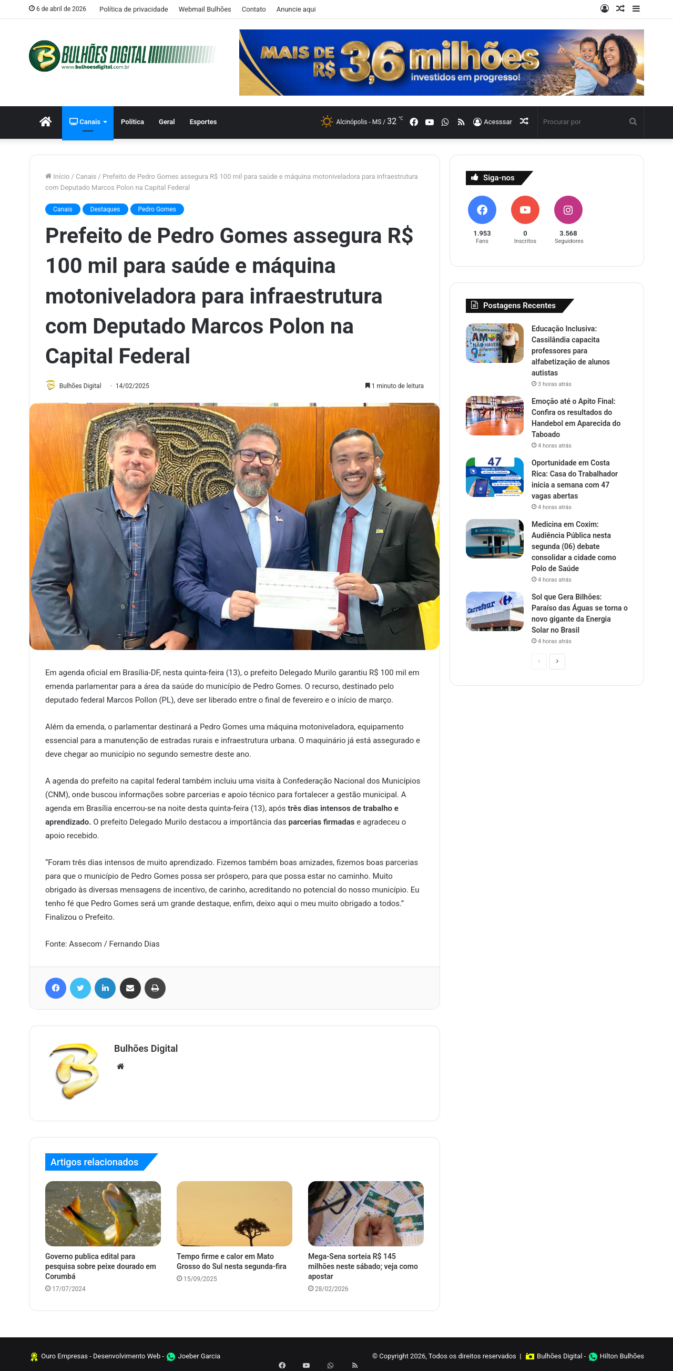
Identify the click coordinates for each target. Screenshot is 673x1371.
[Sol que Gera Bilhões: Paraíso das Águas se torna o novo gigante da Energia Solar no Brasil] (495, 611)
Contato (254, 9)
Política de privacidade (133, 9)
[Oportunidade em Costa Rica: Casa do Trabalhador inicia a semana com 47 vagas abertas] (495, 477)
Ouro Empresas (64, 1352)
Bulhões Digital (85, 386)
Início (57, 176)
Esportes (203, 122)
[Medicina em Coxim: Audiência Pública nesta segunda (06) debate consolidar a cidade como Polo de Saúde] (495, 538)
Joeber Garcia (199, 1352)
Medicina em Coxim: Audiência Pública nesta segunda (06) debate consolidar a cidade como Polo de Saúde (574, 546)
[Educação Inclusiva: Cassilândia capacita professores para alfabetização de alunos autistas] (495, 343)
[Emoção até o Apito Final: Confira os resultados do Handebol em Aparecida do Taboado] (495, 415)
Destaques (105, 209)
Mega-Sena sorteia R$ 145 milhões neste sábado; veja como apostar (363, 1262)
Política (132, 122)
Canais (84, 122)
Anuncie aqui (296, 9)
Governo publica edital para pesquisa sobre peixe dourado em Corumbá (100, 1262)
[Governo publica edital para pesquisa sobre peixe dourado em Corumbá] (103, 1209)
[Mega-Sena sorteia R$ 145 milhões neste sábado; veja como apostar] (366, 1209)
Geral (167, 122)
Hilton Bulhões (622, 1352)
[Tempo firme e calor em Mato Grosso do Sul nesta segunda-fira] (234, 1209)
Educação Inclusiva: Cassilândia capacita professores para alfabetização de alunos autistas (571, 350)
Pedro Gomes (157, 209)
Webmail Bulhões (205, 9)
